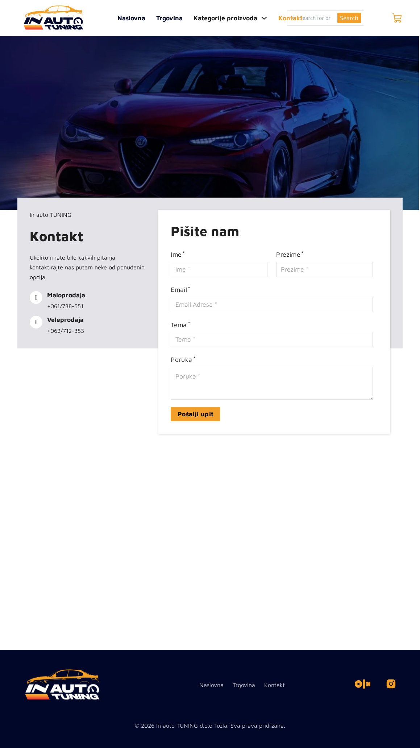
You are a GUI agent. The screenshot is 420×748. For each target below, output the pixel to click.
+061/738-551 (65, 306)
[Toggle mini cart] (397, 18)
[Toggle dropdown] (264, 18)
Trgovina (169, 18)
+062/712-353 (65, 330)
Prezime (288, 254)
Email (179, 289)
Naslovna (131, 18)
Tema (179, 324)
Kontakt (290, 18)
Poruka (181, 359)
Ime (176, 254)
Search (349, 18)
